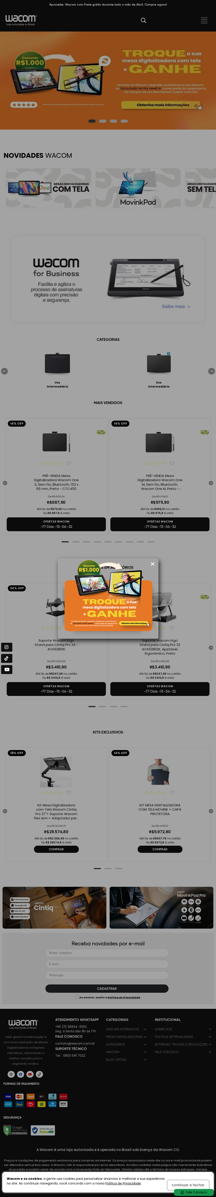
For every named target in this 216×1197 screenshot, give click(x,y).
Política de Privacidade (123, 1183)
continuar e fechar (188, 1185)
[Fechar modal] (152, 564)
